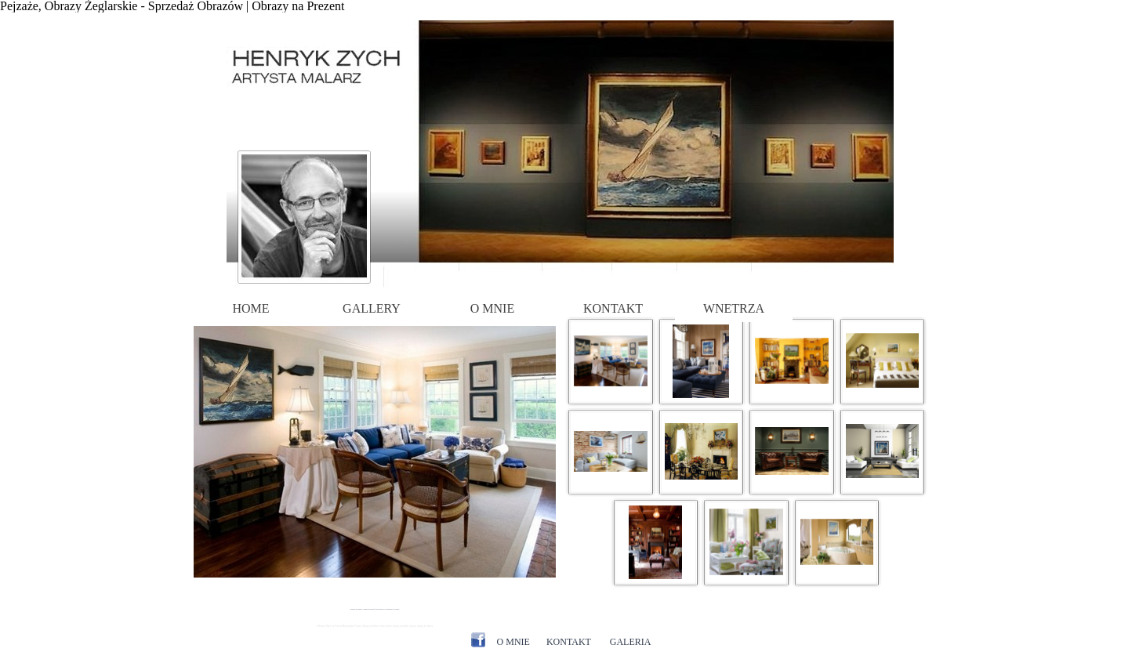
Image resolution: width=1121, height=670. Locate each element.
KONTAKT (613, 308)
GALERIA (630, 641)
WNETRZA (733, 308)
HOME (250, 308)
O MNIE (492, 308)
